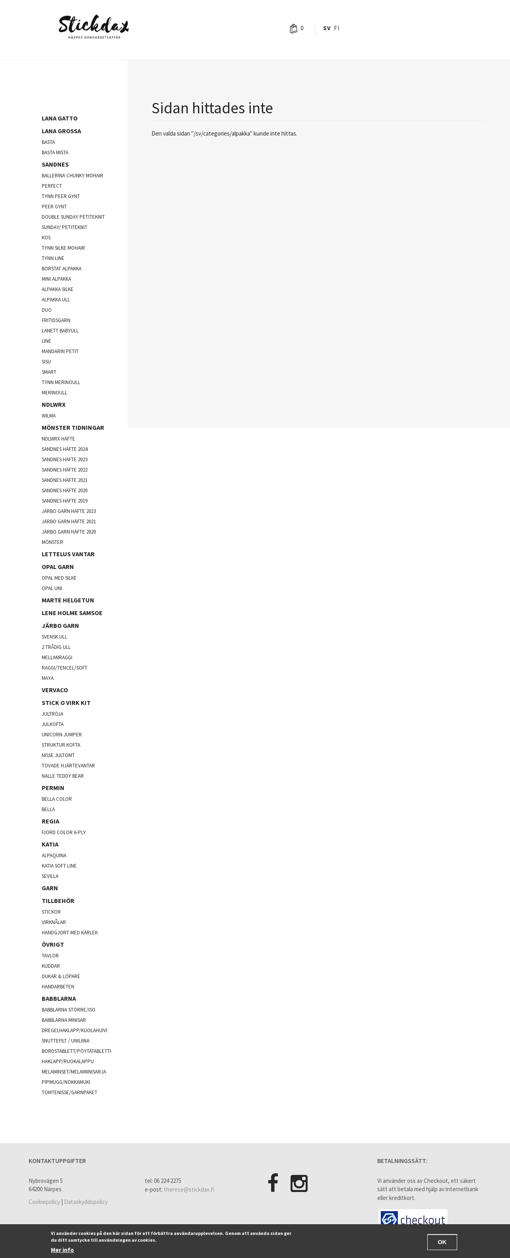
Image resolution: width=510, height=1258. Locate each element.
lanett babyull (60, 330)
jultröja (52, 714)
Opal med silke (59, 578)
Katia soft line (59, 865)
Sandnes (55, 164)
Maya (48, 678)
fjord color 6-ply (64, 832)
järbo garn (60, 625)
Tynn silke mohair (63, 248)
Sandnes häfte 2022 (64, 469)
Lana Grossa (61, 131)
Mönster (52, 542)
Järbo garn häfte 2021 (69, 521)
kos (46, 237)
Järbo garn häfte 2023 (69, 511)
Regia (50, 821)
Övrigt (53, 944)
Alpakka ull (56, 299)
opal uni (52, 588)
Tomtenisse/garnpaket (69, 1092)
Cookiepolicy (44, 1202)
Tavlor (50, 955)
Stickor (51, 912)
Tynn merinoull (61, 382)
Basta (48, 142)
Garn (50, 888)
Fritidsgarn (56, 320)
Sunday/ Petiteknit (64, 227)
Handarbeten (58, 986)
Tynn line (53, 258)
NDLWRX (54, 404)
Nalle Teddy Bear (63, 776)
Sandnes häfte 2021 (64, 480)
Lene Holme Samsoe (72, 613)
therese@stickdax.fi (189, 1189)
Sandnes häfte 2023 (64, 459)
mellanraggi (57, 657)
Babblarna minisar (64, 1020)
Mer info (62, 1250)
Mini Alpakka (56, 279)
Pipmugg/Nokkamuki (66, 1082)
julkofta (53, 724)
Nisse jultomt (58, 755)
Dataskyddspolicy (86, 1202)
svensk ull (54, 636)
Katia (50, 844)
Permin (53, 788)
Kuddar (51, 966)
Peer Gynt (54, 206)
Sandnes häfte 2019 (64, 500)
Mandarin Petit (60, 351)
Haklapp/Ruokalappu (68, 1061)
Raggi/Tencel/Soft (64, 667)
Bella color (57, 799)
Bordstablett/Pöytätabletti (76, 1051)
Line (46, 341)
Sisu (46, 361)
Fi (336, 28)
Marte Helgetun (68, 600)
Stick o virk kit (66, 703)
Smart (49, 372)
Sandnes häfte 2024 (64, 449)
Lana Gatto (60, 118)
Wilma (49, 415)
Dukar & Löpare (61, 976)
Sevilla (50, 876)
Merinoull (54, 392)
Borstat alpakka (61, 268)
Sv (326, 28)
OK (442, 1242)
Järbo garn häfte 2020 (69, 531)
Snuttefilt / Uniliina (65, 1040)
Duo (47, 310)
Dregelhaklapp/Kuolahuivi (74, 1030)
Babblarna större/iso (68, 1009)
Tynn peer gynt (61, 196)
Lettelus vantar (68, 554)
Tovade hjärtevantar (68, 765)
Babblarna (59, 998)
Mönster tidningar (73, 427)
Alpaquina (54, 855)
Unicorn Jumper (62, 734)
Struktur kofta (61, 745)
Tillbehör (58, 901)
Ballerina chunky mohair (72, 175)
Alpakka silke (58, 289)
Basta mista (55, 152)
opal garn (58, 567)
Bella (48, 809)
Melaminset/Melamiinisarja (74, 1071)
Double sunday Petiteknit (73, 217)
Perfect (52, 185)
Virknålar (54, 922)
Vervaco (55, 690)
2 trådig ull (56, 647)
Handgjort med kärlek (70, 932)
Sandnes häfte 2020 (64, 490)
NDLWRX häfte (58, 438)
